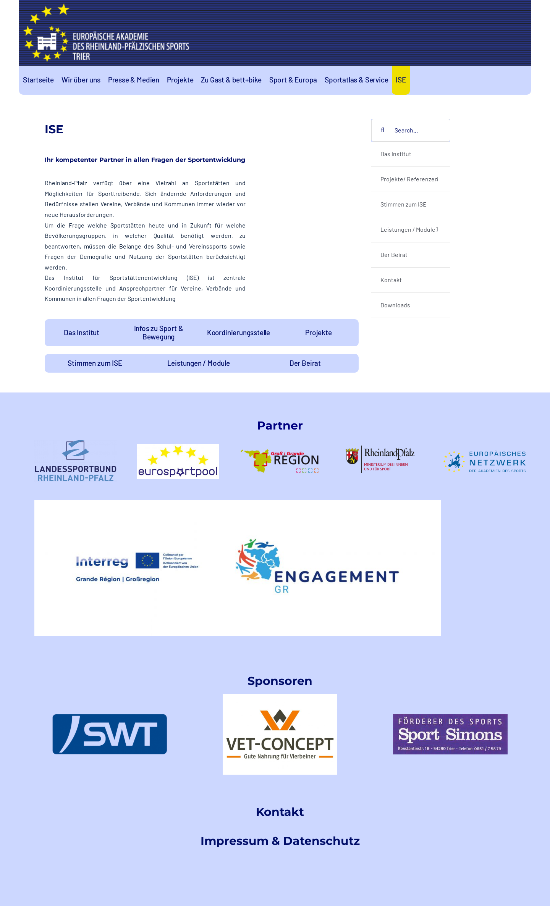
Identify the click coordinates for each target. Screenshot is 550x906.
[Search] (382, 130)
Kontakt (280, 812)
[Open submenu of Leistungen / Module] (437, 229)
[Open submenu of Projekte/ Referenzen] (437, 179)
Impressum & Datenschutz (280, 841)
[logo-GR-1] (280, 441)
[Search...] (410, 130)
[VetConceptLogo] (280, 696)
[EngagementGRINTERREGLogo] (237, 503)
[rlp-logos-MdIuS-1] (382, 448)
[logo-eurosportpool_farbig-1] (178, 447)
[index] (450, 716)
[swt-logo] (109, 716)
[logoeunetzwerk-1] (484, 453)
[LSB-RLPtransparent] (75, 442)
